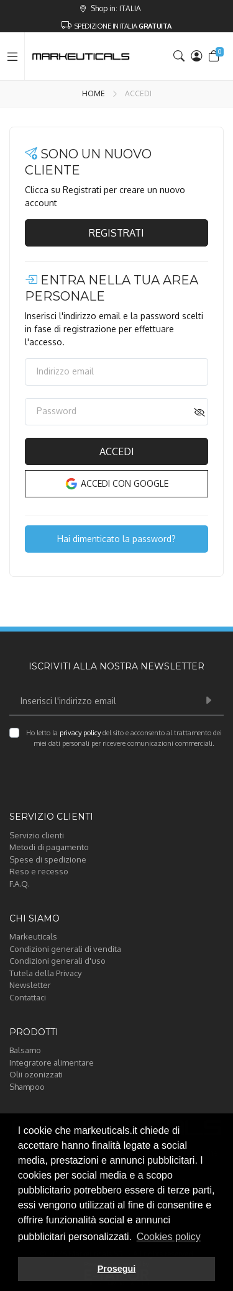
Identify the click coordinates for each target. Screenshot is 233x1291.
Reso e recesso (38, 871)
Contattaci (27, 997)
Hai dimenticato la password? (116, 538)
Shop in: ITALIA (110, 8)
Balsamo (25, 1050)
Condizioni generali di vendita (65, 949)
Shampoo (27, 1087)
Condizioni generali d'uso (57, 961)
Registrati (116, 233)
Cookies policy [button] (169, 1236)
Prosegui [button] (117, 1269)
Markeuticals (33, 936)
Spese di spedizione (47, 859)
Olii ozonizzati (36, 1074)
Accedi (116, 451)
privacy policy (80, 732)
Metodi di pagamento (49, 847)
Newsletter (30, 985)
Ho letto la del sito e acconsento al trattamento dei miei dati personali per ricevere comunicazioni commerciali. (124, 738)
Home (93, 93)
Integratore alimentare (51, 1062)
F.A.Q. (19, 884)
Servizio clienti (36, 835)
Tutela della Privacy (45, 973)
